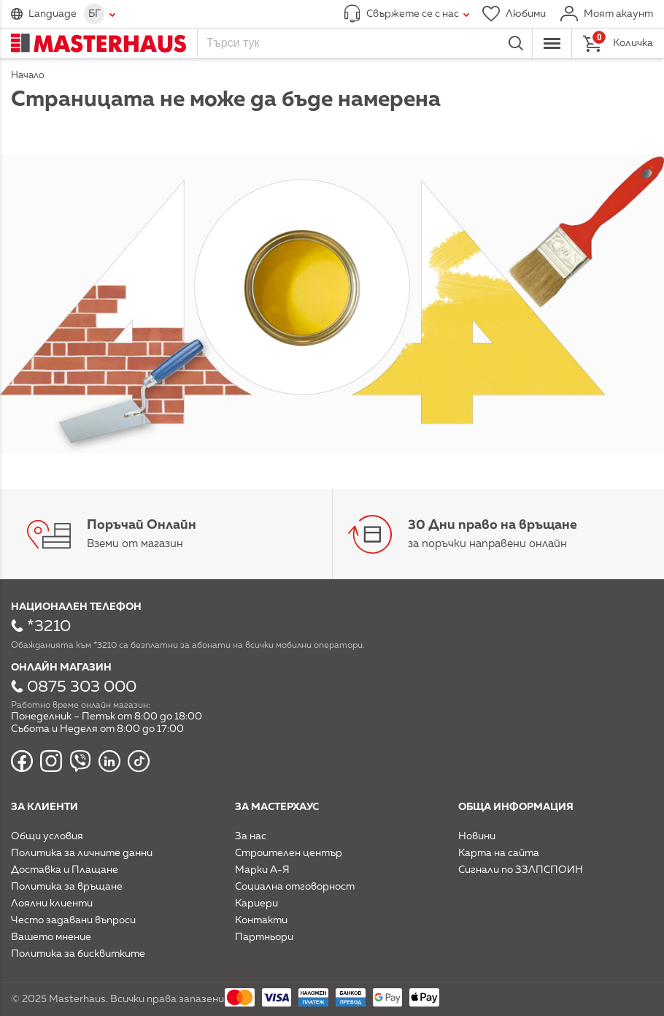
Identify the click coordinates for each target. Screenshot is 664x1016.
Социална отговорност (295, 887)
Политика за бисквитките (78, 954)
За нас (250, 836)
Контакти (261, 920)
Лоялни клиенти (52, 903)
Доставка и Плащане (64, 870)
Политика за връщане (67, 887)
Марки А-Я (262, 870)
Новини (476, 836)
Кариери (256, 903)
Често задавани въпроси (73, 920)
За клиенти (44, 807)
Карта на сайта (498, 853)
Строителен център (288, 853)
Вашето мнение (51, 937)
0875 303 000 (81, 687)
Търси (516, 43)
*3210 (49, 627)
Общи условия (47, 836)
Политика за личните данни (82, 853)
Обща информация (516, 807)
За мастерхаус (277, 807)
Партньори (264, 937)
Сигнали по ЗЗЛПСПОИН (520, 870)
